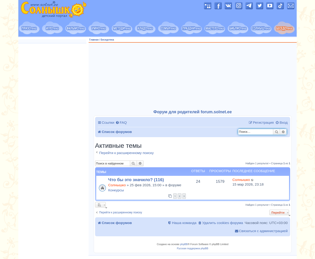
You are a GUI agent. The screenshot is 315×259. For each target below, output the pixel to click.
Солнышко (117, 185)
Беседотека (107, 39)
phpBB (184, 244)
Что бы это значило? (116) (136, 179)
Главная (94, 39)
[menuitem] (121, 122)
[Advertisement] (193, 76)
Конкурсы (116, 190)
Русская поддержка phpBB (192, 248)
